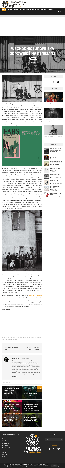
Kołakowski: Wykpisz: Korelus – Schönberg (55, 175)
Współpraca (54, 16)
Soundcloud (8, 297)
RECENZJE (9, 10)
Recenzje (4, 441)
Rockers (22, 299)
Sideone (29, 299)
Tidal (3, 297)
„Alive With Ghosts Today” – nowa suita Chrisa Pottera (53, 137)
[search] (61, 439)
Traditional (15, 339)
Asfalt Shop (16, 299)
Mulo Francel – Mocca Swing (56, 193)
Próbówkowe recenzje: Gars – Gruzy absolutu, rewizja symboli (56, 163)
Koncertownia (18, 10)
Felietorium (35, 10)
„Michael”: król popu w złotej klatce (52, 104)
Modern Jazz (4, 339)
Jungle (21, 337)
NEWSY (4, 10)
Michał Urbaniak (38, 337)
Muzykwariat (27, 10)
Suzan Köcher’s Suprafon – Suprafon (55, 181)
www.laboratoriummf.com (14, 464)
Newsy (33, 62)
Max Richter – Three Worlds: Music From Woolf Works (55, 150)
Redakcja (60, 16)
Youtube (30, 295)
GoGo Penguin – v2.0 (55, 168)
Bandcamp (39, 295)
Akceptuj (54, 465)
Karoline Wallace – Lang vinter (55, 187)
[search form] (52, 439)
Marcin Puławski (46, 106)
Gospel (18, 337)
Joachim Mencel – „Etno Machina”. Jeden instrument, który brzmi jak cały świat (22, 16)
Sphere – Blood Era (55, 156)
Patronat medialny (6, 448)
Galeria (4, 13)
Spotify (34, 295)
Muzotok (50, 10)
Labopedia (43, 10)
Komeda (25, 337)
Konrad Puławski (26, 62)
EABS (11, 337)
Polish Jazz (10, 339)
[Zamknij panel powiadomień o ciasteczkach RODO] (59, 466)
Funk (14, 337)
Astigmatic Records (5, 337)
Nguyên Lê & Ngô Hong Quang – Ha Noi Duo (31, 348)
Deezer (13, 297)
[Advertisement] (32, 27)
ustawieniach (26, 466)
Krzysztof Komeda (31, 337)
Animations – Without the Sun (13, 348)
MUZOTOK (4, 454)
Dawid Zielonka (52, 165)
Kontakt (49, 16)
